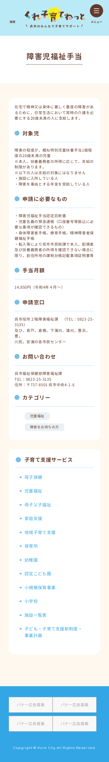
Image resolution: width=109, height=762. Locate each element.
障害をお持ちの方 (44, 427)
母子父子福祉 (37, 505)
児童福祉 (37, 416)
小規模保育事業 (40, 588)
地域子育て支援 (40, 532)
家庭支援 (33, 518)
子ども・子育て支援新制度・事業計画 (53, 632)
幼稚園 (31, 560)
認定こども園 (37, 574)
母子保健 (33, 477)
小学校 (31, 601)
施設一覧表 (35, 615)
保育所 (31, 546)
